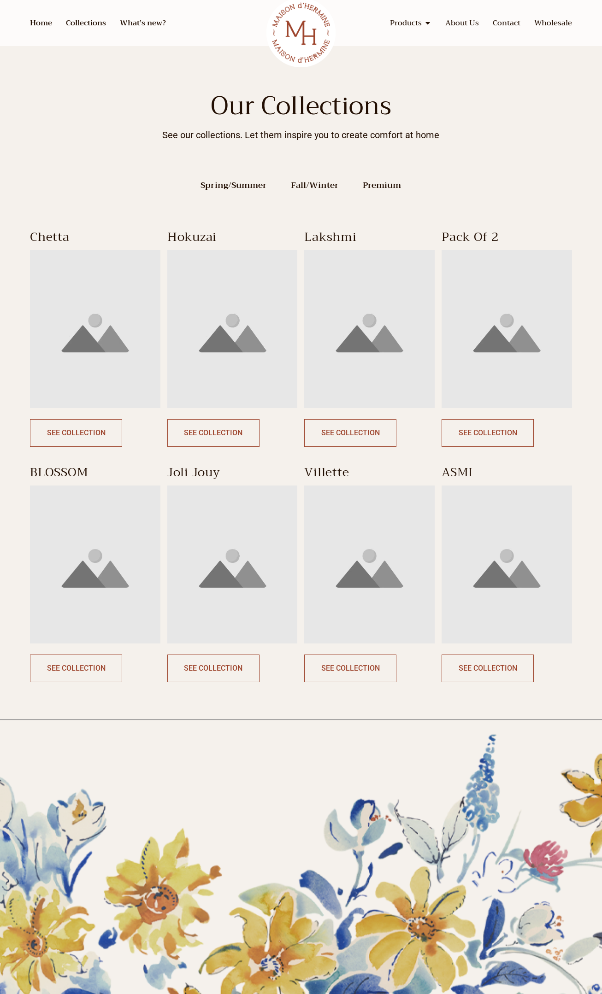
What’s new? (143, 23)
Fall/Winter (315, 185)
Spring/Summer (234, 185)
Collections (86, 23)
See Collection (76, 432)
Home (41, 23)
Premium (382, 185)
